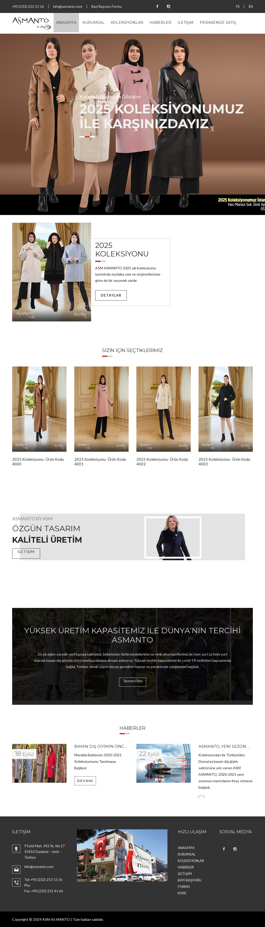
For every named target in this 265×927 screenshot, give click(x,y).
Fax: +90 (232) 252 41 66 (43, 891)
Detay (91, 150)
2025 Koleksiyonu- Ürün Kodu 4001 (100, 461)
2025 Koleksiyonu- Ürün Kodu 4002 (162, 461)
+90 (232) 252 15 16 (28, 6)
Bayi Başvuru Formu (106, 6)
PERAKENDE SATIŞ (218, 22)
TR (237, 6)
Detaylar (111, 295)
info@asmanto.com (67, 6)
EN (251, 6)
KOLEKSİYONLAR (127, 22)
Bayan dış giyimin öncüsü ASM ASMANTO (119, 746)
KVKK (182, 893)
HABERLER (160, 22)
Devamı (85, 781)
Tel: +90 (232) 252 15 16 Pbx (43, 882)
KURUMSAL (94, 22)
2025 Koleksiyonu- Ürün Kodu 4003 (224, 461)
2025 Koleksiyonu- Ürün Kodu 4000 (38, 461)
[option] (132, 124)
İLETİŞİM (186, 22)
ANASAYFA (66, 22)
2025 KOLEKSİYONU (122, 249)
